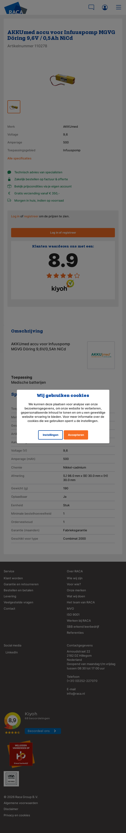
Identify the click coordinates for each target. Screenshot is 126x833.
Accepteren (76, 435)
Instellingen (50, 435)
